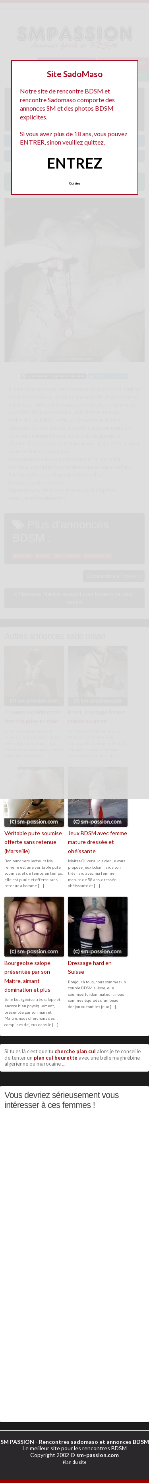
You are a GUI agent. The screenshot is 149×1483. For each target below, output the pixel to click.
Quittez (74, 183)
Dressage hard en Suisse (90, 967)
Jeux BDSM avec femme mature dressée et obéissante (97, 842)
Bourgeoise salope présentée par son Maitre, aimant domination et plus (27, 976)
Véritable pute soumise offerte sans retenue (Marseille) (33, 842)
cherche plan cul (75, 1051)
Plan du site (75, 1462)
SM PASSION (17, 1441)
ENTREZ (74, 163)
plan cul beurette (55, 1057)
